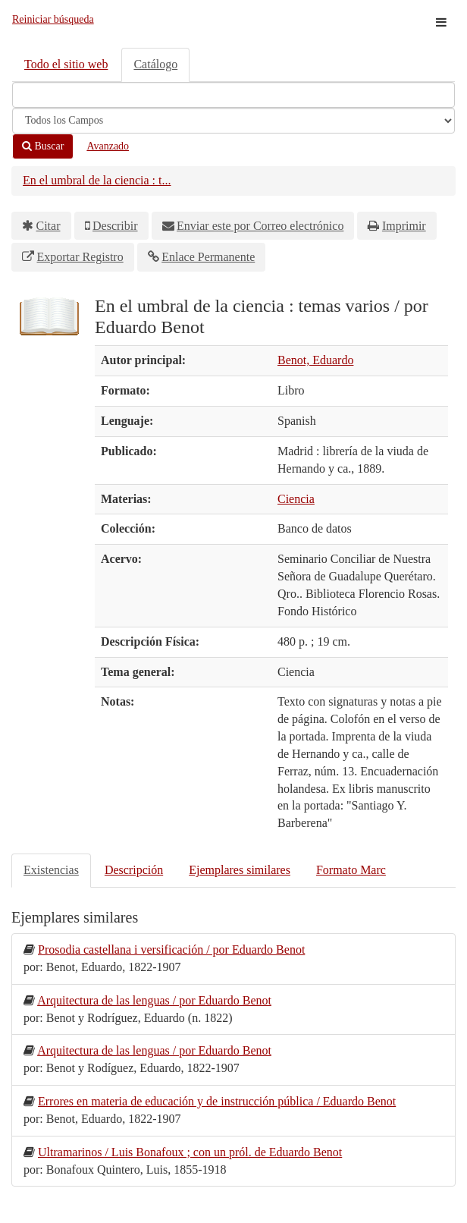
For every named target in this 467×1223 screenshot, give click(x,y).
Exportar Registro (80, 256)
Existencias (51, 869)
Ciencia (296, 498)
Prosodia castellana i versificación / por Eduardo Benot (171, 949)
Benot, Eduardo (315, 360)
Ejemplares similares (239, 869)
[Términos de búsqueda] (233, 95)
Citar (48, 225)
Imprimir (404, 225)
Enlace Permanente (208, 256)
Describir (115, 225)
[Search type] (233, 121)
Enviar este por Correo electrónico (260, 225)
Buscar (43, 146)
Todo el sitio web (66, 64)
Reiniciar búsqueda (53, 19)
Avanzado (107, 146)
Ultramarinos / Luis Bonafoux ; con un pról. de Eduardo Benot (190, 1152)
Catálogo (155, 64)
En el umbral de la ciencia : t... (97, 180)
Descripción (134, 869)
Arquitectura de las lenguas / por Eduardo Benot (154, 1000)
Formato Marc (351, 869)
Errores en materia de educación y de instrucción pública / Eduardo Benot (217, 1101)
